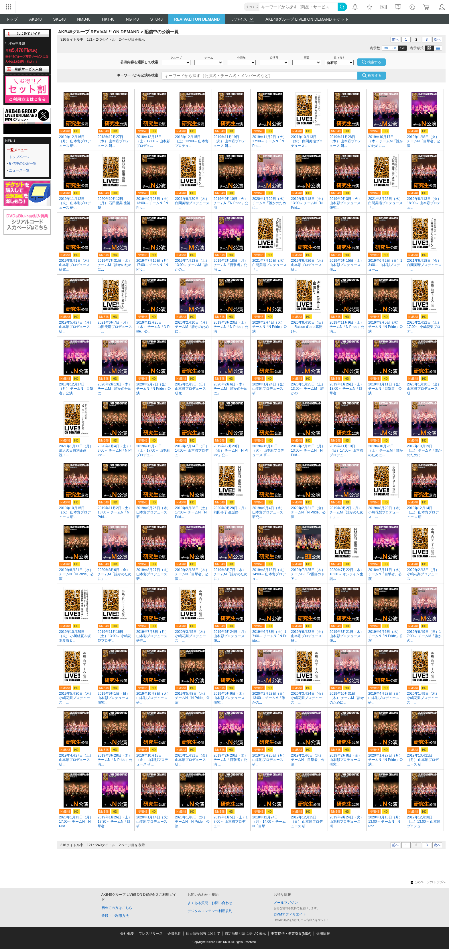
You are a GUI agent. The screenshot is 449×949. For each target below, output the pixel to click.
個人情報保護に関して (203, 934)
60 (394, 48)
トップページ (19, 157)
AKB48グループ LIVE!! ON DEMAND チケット (307, 19)
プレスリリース (151, 934)
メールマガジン (286, 903)
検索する (374, 76)
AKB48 (35, 19)
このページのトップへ (428, 882)
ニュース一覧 (19, 170)
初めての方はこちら (116, 908)
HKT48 (108, 19)
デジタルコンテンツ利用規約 (210, 911)
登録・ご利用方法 (115, 916)
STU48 (156, 19)
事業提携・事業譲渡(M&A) (291, 934)
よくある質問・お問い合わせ (210, 903)
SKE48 (59, 19)
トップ (12, 19)
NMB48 (83, 19)
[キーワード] (298, 7)
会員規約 (174, 934)
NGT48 (132, 19)
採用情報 (323, 934)
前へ (395, 40)
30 (386, 48)
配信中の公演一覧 (22, 164)
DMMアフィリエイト (290, 914)
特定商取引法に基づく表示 (245, 934)
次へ (437, 40)
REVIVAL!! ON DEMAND (197, 19)
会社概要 (127, 934)
